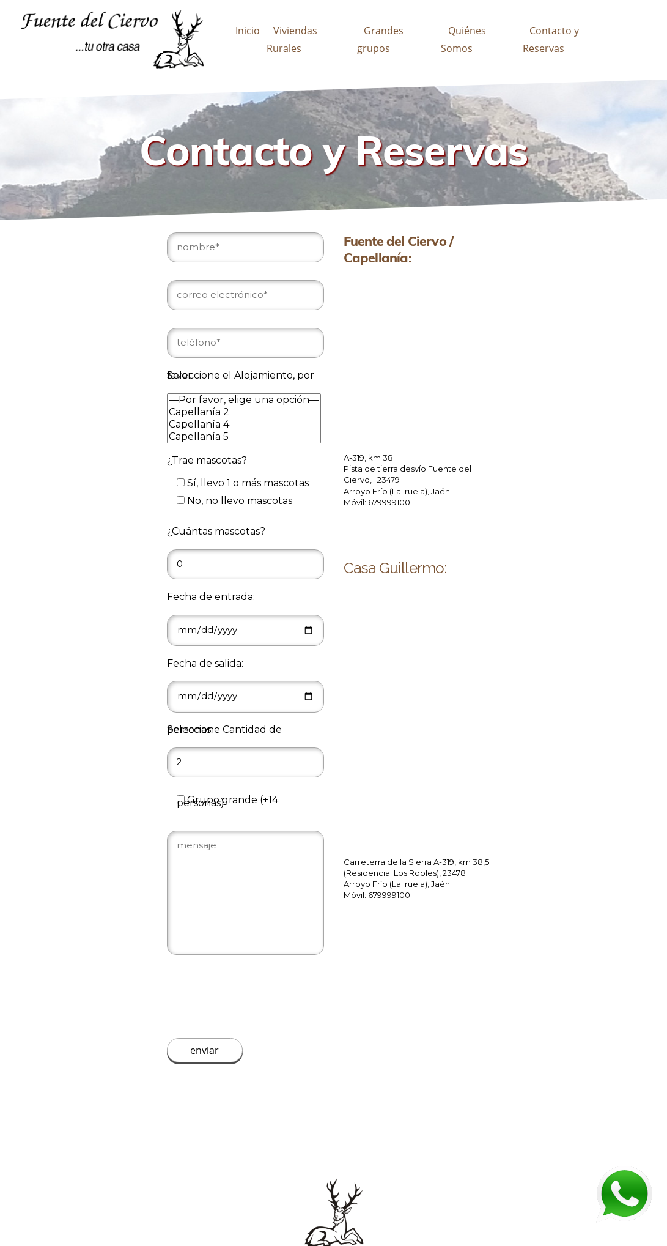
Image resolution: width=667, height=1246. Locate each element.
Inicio (247, 30)
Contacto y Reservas (551, 39)
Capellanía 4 (244, 424)
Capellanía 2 (244, 412)
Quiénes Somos (463, 39)
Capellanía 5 (244, 437)
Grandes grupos (380, 39)
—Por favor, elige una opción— (244, 400)
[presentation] (260, 996)
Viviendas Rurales (292, 39)
